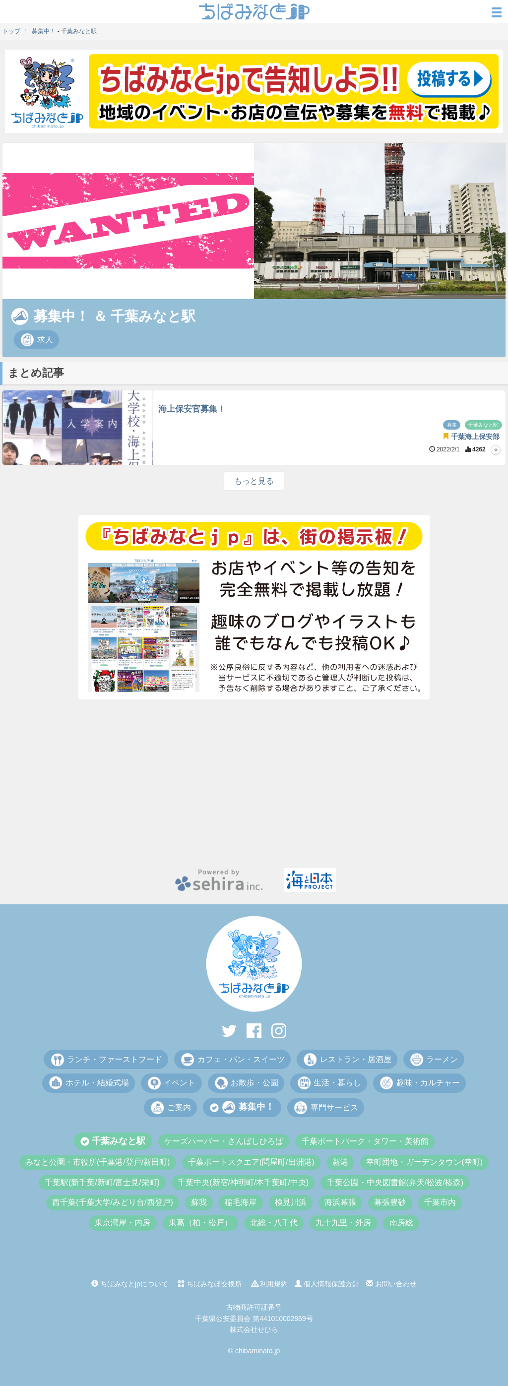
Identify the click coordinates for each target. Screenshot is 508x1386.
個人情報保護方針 (327, 1284)
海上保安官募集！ (192, 409)
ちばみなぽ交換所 (210, 1284)
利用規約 (270, 1284)
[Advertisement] (254, 783)
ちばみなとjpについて (129, 1284)
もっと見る (254, 481)
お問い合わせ (391, 1284)
